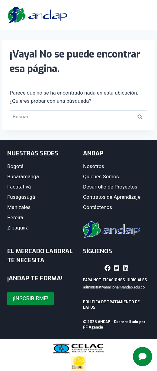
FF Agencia (93, 327)
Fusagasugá (21, 197)
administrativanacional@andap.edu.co (114, 287)
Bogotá (15, 166)
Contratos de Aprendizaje (111, 197)
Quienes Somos (101, 176)
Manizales (18, 207)
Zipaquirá (18, 228)
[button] (107, 268)
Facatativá (19, 187)
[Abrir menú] (142, 15)
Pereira (15, 217)
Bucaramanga (23, 176)
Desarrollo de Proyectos (110, 187)
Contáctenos (97, 207)
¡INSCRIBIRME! (30, 298)
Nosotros (93, 166)
